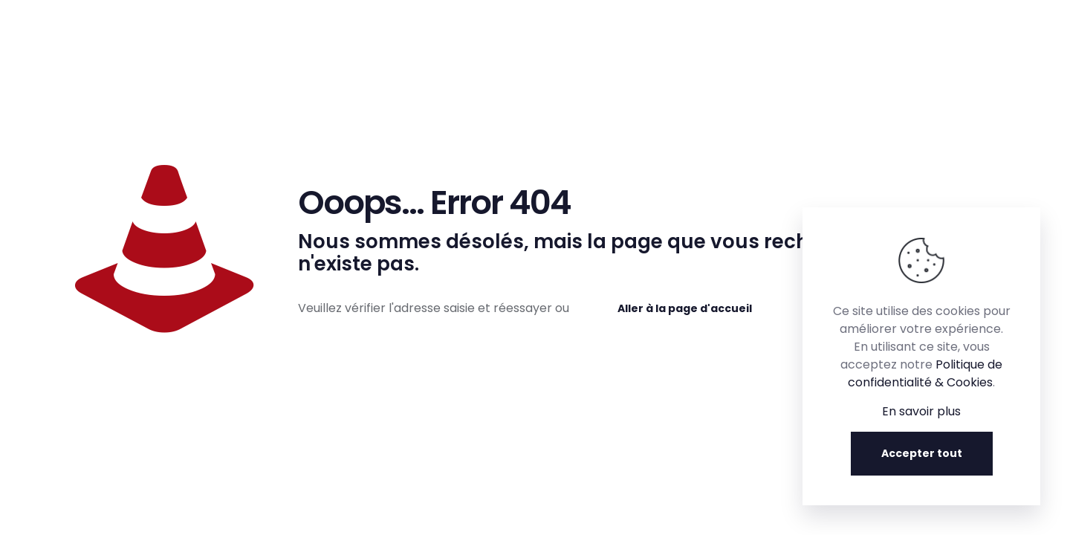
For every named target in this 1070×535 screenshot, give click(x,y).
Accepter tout (921, 453)
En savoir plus (921, 411)
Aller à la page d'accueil (684, 308)
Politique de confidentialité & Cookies (925, 373)
